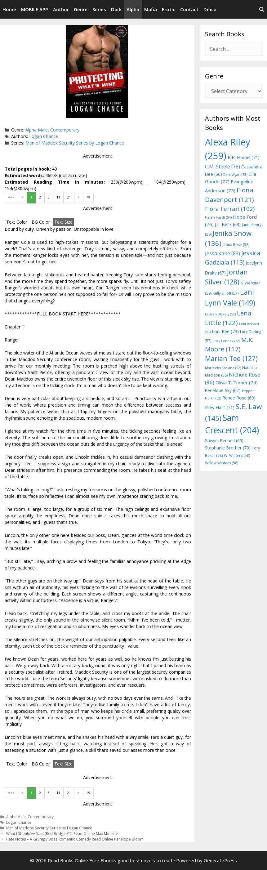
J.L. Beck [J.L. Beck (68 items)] (228, 224)
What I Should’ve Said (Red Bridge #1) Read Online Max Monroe (62, 833)
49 (88, 197)
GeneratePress (220, 860)
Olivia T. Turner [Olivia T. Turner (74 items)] (237, 382)
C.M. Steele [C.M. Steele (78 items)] (222, 166)
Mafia (150, 9)
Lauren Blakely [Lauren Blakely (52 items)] (220, 314)
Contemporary (64, 130)
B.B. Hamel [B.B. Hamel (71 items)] (244, 157)
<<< (11, 197)
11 (58, 197)
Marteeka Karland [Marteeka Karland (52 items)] (223, 368)
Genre (80, 9)
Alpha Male (36, 130)
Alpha (133, 9)
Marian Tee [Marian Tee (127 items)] (231, 358)
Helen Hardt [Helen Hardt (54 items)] (218, 217)
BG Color (41, 222)
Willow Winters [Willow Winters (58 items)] (221, 463)
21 (69, 197)
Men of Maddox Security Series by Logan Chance (74, 143)
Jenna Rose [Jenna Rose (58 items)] (236, 244)
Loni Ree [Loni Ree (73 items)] (225, 331)
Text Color (16, 222)
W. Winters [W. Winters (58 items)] (237, 455)
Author (61, 9)
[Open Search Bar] (261, 9)
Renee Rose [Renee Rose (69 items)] (239, 398)
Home (9, 9)
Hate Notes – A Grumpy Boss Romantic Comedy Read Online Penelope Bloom (75, 839)
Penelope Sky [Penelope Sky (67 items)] (223, 390)
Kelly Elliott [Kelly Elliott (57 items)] (226, 293)
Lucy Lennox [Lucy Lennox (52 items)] (226, 341)
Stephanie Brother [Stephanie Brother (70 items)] (228, 448)
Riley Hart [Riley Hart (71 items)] (219, 407)
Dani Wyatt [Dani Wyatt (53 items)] (235, 174)
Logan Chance (43, 136)
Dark (116, 9)
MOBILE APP (34, 9)
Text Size (63, 222)
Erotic (168, 9)
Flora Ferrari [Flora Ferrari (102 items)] (230, 208)
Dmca (209, 9)
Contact (189, 9)
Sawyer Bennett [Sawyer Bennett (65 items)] (224, 440)
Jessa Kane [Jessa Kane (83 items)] (222, 253)
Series (99, 9)
